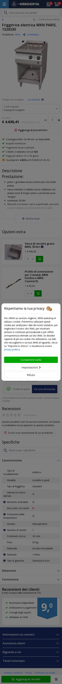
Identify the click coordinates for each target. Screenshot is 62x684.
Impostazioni (31, 367)
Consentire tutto (31, 360)
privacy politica (12, 349)
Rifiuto (31, 375)
